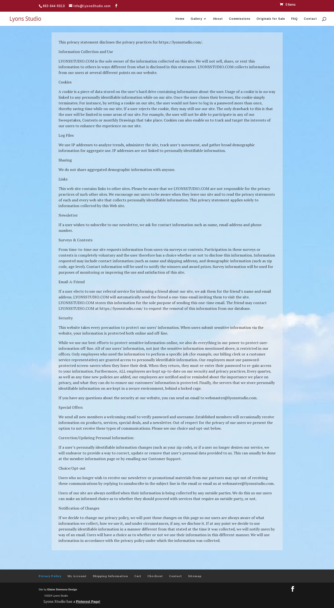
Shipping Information (110, 576)
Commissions (239, 18)
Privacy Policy (50, 576)
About (218, 18)
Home (179, 18)
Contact (310, 18)
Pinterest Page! (88, 601)
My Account (77, 576)
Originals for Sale (271, 18)
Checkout (155, 576)
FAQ (294, 18)
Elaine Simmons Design (62, 589)
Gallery (196, 18)
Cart (137, 576)
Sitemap (194, 576)
